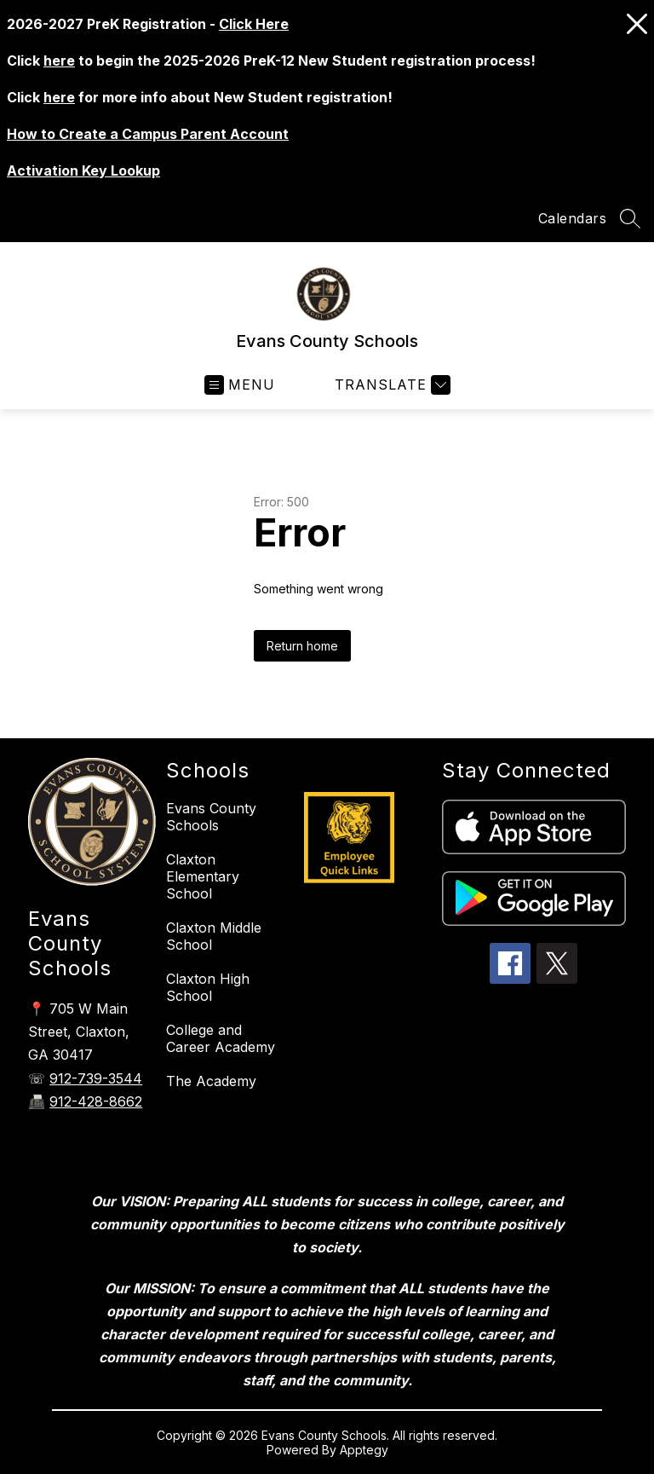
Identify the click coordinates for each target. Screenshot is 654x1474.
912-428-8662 (95, 1101)
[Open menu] (239, 385)
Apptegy (364, 1449)
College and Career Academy (220, 1038)
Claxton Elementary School (202, 876)
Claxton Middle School (213, 936)
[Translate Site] (390, 385)
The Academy (211, 1081)
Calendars (572, 218)
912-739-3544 (95, 1078)
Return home (302, 646)
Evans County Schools (211, 817)
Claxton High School (208, 987)
